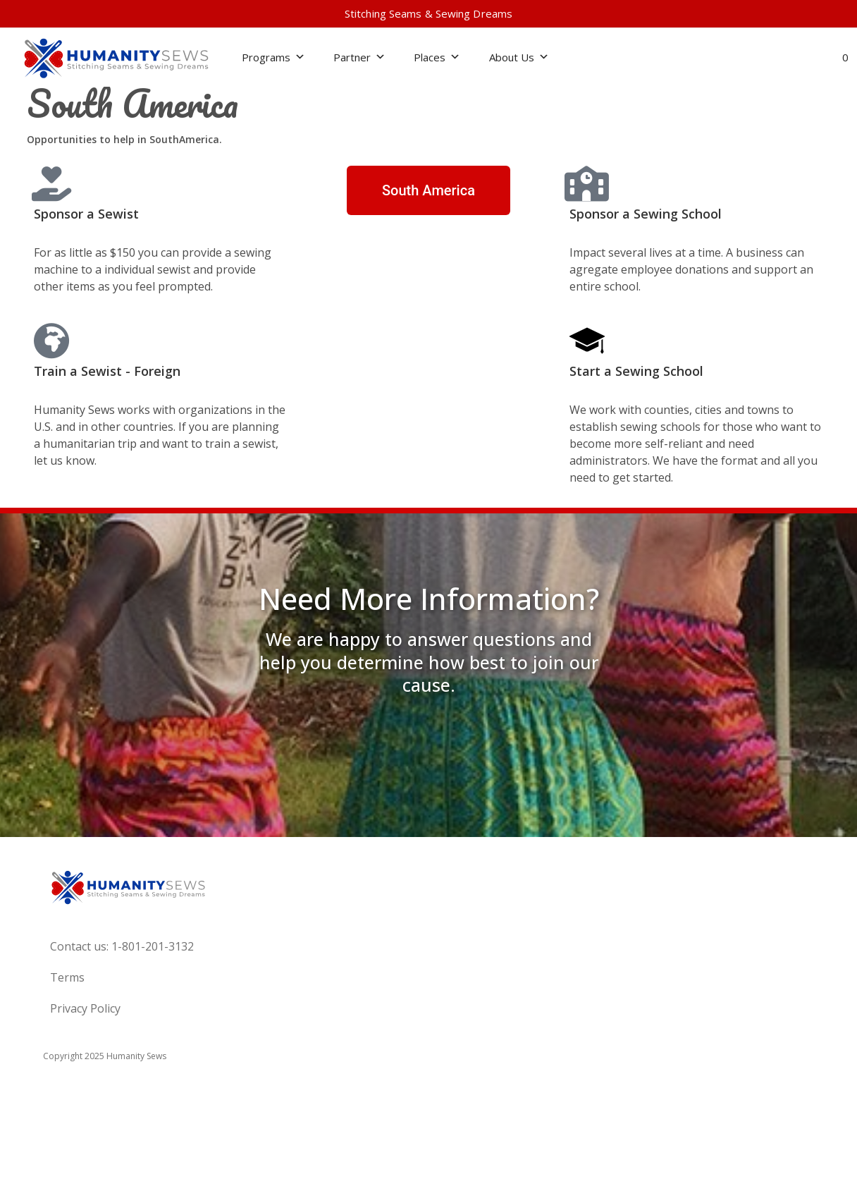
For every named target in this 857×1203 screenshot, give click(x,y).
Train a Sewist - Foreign (107, 370)
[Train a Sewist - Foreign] (51, 340)
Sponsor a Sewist (86, 213)
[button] (794, 58)
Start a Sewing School (636, 370)
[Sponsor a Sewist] (51, 183)
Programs (273, 57)
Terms (67, 977)
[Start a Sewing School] (587, 340)
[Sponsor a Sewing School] (587, 183)
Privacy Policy (85, 1008)
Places (437, 57)
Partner (359, 57)
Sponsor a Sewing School (645, 213)
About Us (519, 57)
